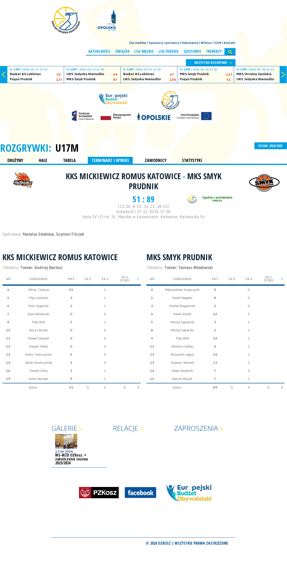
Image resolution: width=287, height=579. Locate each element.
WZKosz (206, 42)
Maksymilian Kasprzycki (182, 289)
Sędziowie (192, 51)
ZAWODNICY (155, 160)
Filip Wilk (182, 338)
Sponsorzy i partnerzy (164, 42)
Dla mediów (137, 42)
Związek (122, 51)
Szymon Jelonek (182, 362)
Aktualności (99, 51)
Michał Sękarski (182, 330)
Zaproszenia (196, 428)
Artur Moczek (38, 378)
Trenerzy (214, 51)
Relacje (125, 428)
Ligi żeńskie (168, 51)
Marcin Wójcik (182, 378)
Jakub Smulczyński (38, 362)
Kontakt (229, 42)
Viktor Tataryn (38, 289)
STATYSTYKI (192, 160)
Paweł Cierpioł (38, 338)
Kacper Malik (38, 346)
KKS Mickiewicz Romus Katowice (124, 176)
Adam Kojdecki (182, 370)
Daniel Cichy (38, 370)
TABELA (69, 160)
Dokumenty (190, 42)
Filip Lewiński (38, 297)
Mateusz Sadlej (182, 346)
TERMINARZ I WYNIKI (110, 160)
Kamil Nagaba (182, 297)
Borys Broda (38, 330)
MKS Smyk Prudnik (179, 257)
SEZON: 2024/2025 (270, 145)
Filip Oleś (38, 322)
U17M (67, 147)
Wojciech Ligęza (182, 354)
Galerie (64, 428)
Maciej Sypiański (182, 322)
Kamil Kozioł (182, 314)
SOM (217, 42)
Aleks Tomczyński (38, 354)
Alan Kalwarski (38, 314)
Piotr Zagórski (38, 306)
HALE (43, 160)
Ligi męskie (144, 51)
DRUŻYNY (15, 160)
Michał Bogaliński (182, 306)
